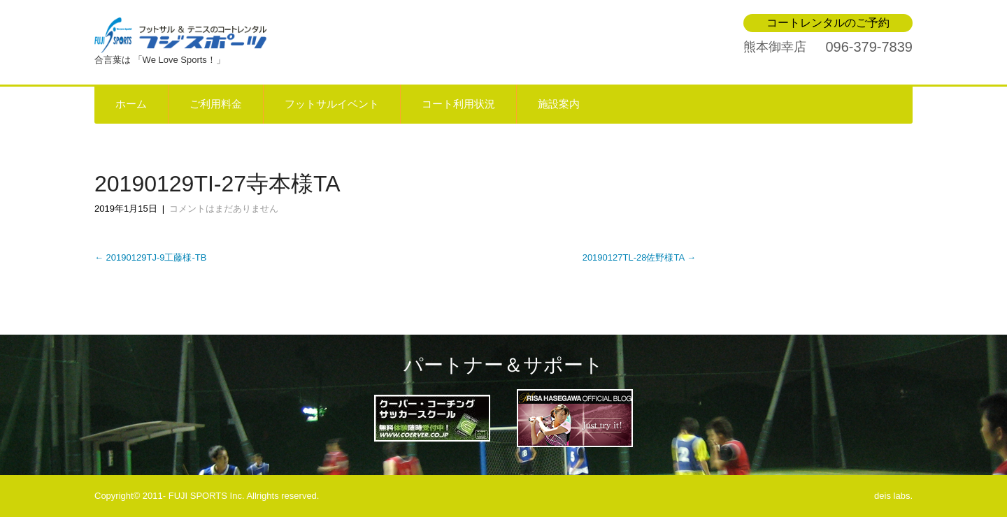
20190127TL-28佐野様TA (639, 257)
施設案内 (559, 104)
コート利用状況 (458, 104)
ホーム (131, 104)
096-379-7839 (869, 46)
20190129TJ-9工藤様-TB (150, 257)
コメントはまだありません (223, 208)
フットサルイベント (332, 104)
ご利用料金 (216, 104)
